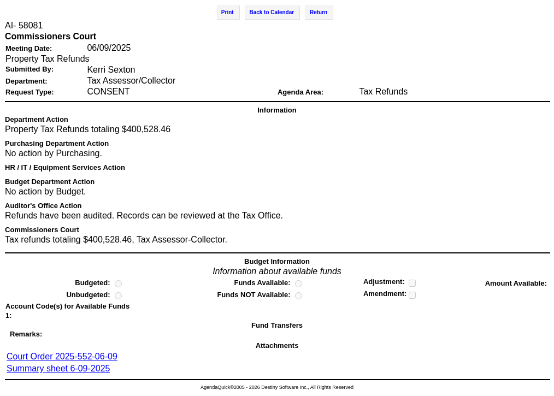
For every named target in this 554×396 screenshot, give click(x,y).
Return (318, 12)
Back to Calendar (271, 12)
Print (227, 12)
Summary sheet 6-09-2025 (58, 368)
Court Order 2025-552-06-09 (62, 356)
